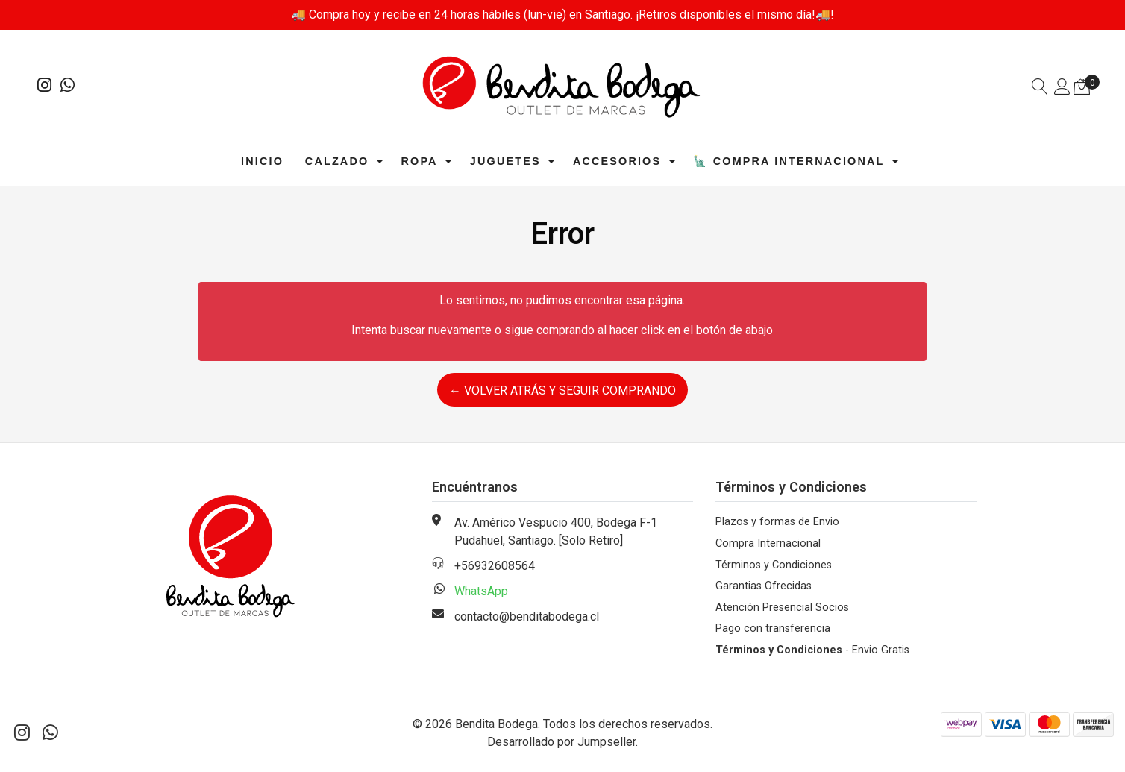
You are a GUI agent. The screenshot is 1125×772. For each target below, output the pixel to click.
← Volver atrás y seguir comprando (562, 390)
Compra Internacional (768, 543)
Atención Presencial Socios (782, 607)
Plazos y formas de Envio (777, 521)
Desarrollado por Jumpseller (561, 742)
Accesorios (617, 161)
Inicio (262, 161)
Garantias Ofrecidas (763, 586)
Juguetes (505, 161)
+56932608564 (494, 566)
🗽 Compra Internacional (788, 161)
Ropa (419, 161)
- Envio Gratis (812, 650)
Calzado (337, 161)
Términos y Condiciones (773, 565)
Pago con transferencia (772, 628)
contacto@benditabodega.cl (526, 616)
